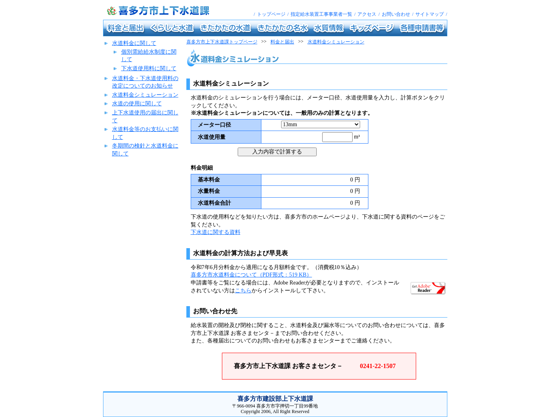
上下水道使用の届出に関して (145, 116)
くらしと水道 (159, 23)
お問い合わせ (396, 14)
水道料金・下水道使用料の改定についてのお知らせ (145, 82)
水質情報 (319, 23)
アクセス (366, 14)
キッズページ (358, 23)
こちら (243, 291)
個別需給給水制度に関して (148, 56)
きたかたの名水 (268, 23)
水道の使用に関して (137, 104)
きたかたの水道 (210, 23)
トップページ (271, 14)
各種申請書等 (409, 23)
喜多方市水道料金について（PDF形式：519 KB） (251, 275)
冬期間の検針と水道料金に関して (145, 150)
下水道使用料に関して (148, 68)
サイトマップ (429, 14)
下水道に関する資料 (215, 232)
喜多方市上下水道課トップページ (221, 42)
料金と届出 (113, 23)
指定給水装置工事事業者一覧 (321, 14)
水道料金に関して (134, 43)
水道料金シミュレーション (145, 95)
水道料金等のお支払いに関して (145, 133)
